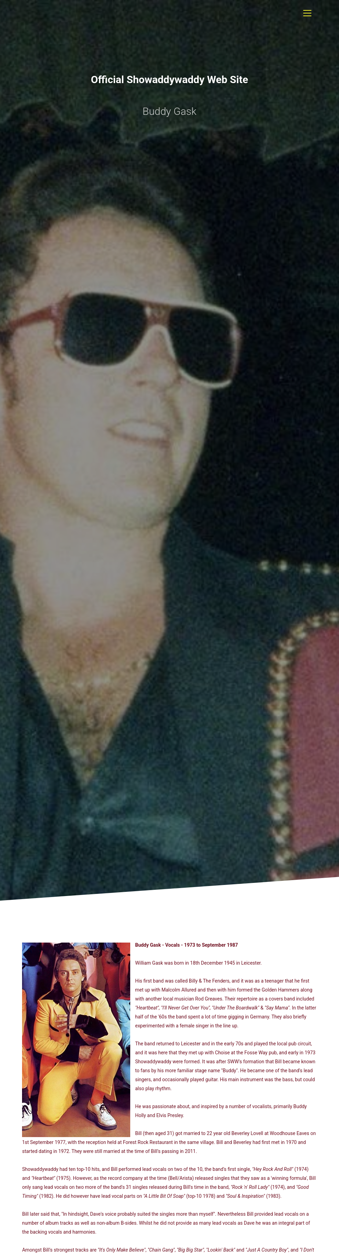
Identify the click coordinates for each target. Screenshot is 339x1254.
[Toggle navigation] (307, 13)
